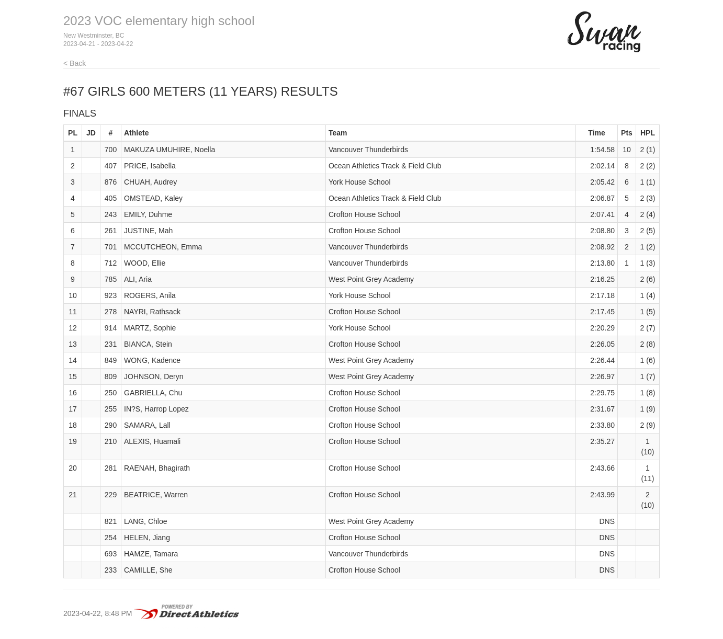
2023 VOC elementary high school (159, 21)
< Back (74, 63)
